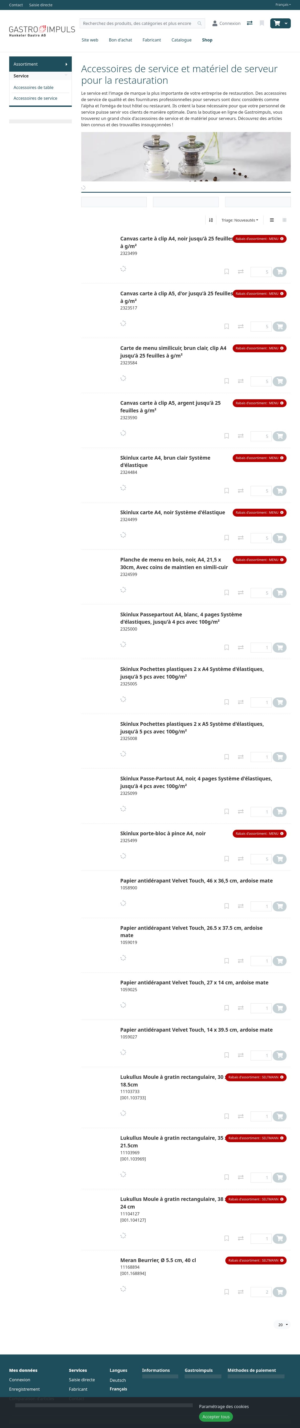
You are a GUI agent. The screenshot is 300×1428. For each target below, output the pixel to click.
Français (282, 4)
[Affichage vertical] (272, 220)
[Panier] (276, 23)
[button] (260, 239)
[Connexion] (226, 23)
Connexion (19, 1380)
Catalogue (181, 40)
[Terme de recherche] (137, 23)
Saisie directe (82, 1380)
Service (40, 76)
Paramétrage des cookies (224, 1406)
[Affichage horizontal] (284, 220)
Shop (207, 40)
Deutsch (118, 1380)
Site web (90, 40)
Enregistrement (24, 1389)
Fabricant (152, 40)
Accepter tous (216, 1417)
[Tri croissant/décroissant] (211, 220)
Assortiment (26, 64)
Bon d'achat (120, 40)
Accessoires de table (34, 87)
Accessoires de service (35, 98)
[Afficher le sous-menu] (67, 64)
